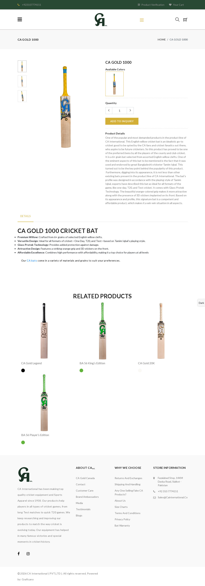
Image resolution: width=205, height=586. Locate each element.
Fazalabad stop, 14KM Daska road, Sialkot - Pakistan (170, 481)
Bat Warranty (122, 525)
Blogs (79, 515)
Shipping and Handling (127, 484)
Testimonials (83, 509)
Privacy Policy (122, 519)
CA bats (32, 260)
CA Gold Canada (85, 478)
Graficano (28, 579)
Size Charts (121, 506)
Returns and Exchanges (128, 478)
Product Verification (151, 4)
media (79, 503)
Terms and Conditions (127, 513)
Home (162, 39)
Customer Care (84, 490)
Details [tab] (25, 216)
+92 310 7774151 (168, 491)
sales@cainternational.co (173, 497)
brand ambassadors (87, 496)
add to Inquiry (122, 121)
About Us (120, 500)
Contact (80, 484)
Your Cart (176, 4)
